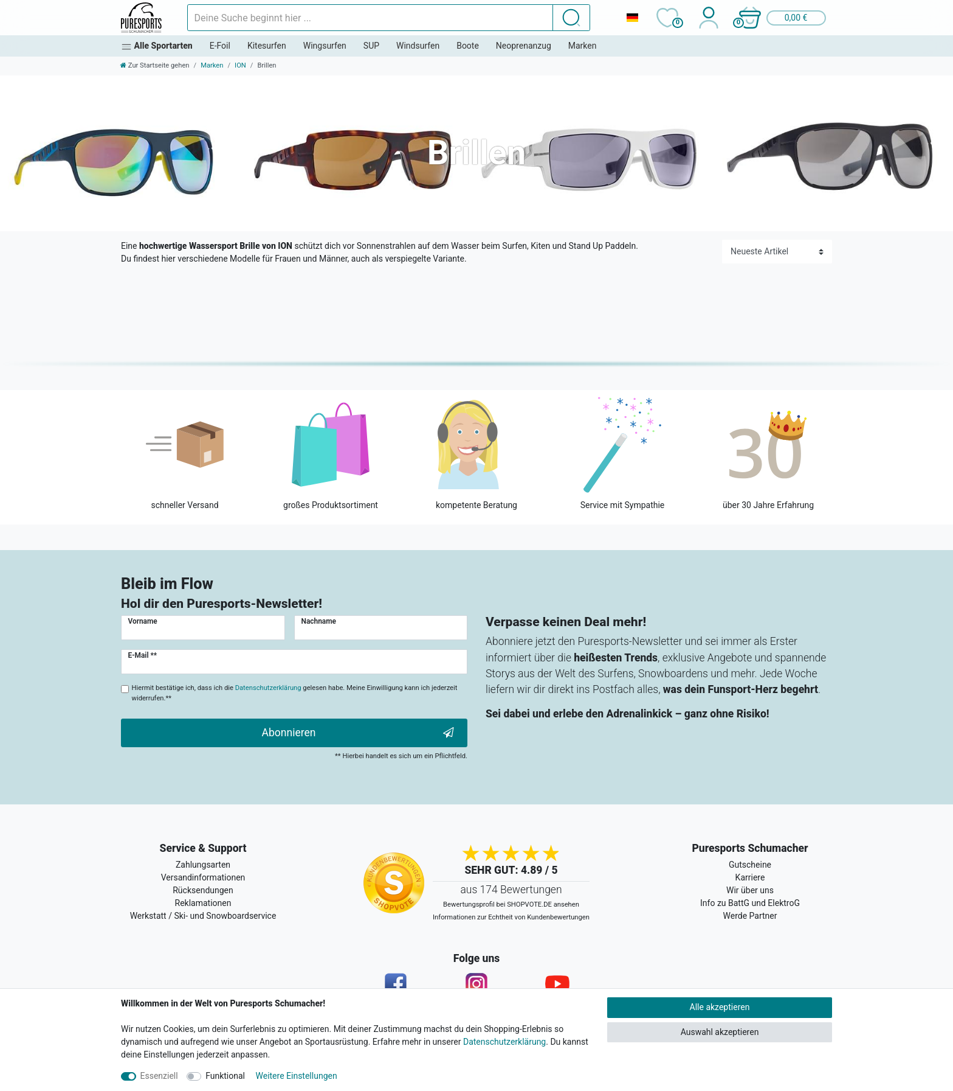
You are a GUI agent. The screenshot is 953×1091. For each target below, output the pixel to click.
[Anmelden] (708, 18)
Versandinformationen (203, 877)
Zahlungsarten (203, 865)
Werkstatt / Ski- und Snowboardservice (203, 916)
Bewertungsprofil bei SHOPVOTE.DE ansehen (511, 904)
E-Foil (220, 46)
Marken (582, 46)
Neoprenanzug (523, 46)
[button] (781, 18)
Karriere (750, 877)
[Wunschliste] (667, 18)
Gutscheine (750, 865)
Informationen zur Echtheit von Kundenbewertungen (511, 917)
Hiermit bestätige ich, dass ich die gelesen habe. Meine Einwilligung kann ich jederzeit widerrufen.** (295, 693)
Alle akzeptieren (720, 1007)
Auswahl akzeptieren (720, 1032)
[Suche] (571, 17)
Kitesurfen (266, 46)
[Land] (632, 18)
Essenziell (159, 1076)
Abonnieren (358, 733)
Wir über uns (750, 890)
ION (240, 65)
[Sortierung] (777, 251)
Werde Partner (750, 916)
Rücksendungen (203, 890)
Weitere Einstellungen (296, 1076)
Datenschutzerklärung (504, 1042)
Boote (467, 46)
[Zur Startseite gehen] (155, 65)
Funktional (225, 1076)
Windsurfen (417, 46)
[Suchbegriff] (370, 17)
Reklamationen (203, 903)
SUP (371, 46)
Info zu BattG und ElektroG (750, 903)
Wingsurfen (324, 46)
